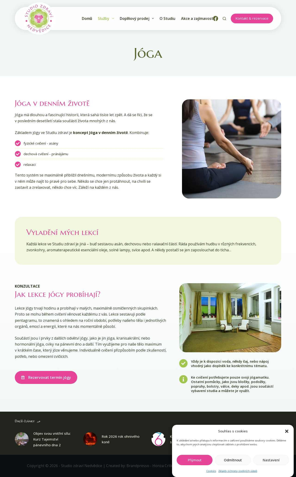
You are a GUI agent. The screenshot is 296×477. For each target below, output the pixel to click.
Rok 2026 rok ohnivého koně (120, 439)
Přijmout (195, 464)
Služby (106, 18)
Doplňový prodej (137, 18)
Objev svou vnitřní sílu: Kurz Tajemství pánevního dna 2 (52, 439)
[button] (286, 436)
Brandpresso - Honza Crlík (149, 465)
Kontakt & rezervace (251, 18)
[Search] (224, 18)
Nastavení (271, 464)
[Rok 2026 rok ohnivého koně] (90, 439)
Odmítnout (233, 464)
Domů (87, 18)
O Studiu (167, 18)
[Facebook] (215, 18)
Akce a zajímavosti (197, 18)
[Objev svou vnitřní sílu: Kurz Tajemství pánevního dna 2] (22, 439)
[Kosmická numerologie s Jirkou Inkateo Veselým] (158, 439)
